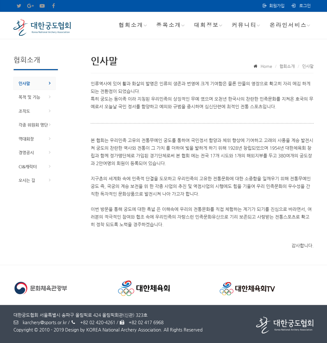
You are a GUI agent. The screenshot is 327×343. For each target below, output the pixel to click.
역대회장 (26, 138)
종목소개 (168, 25)
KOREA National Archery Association (123, 329)
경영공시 (26, 152)
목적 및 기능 (29, 97)
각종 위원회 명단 (33, 124)
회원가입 (273, 5)
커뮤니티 (244, 25)
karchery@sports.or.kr (40, 322)
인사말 (24, 83)
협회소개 (130, 25)
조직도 (24, 111)
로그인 (301, 5)
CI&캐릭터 (28, 166)
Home (266, 66)
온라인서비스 (288, 25)
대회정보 (206, 25)
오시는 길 (27, 180)
